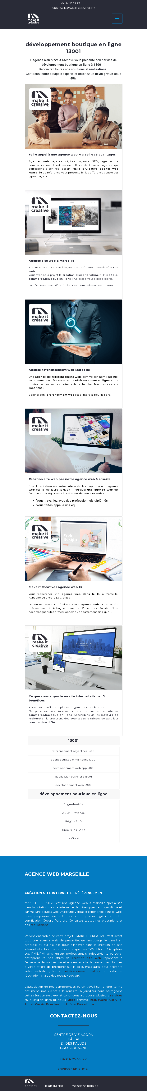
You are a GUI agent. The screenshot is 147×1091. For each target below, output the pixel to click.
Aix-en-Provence (73, 812)
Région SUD (73, 821)
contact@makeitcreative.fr (73, 7)
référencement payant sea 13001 (73, 750)
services (116, 995)
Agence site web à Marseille (51, 260)
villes (71, 1000)
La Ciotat (73, 838)
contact (31, 1086)
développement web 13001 (73, 784)
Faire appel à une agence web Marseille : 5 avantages (72, 154)
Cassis (40, 1004)
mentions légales (85, 1086)
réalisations (39, 925)
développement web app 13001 (74, 767)
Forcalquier (85, 1004)
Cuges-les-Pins (73, 804)
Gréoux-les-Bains (73, 829)
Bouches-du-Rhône (61, 1004)
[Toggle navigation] (117, 18)
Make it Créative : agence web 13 (55, 587)
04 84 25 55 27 (70, 3)
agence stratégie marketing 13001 (73, 759)
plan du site (54, 1086)
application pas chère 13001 (73, 776)
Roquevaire (98, 1000)
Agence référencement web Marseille (59, 370)
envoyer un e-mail (73, 1069)
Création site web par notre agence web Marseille (70, 479)
